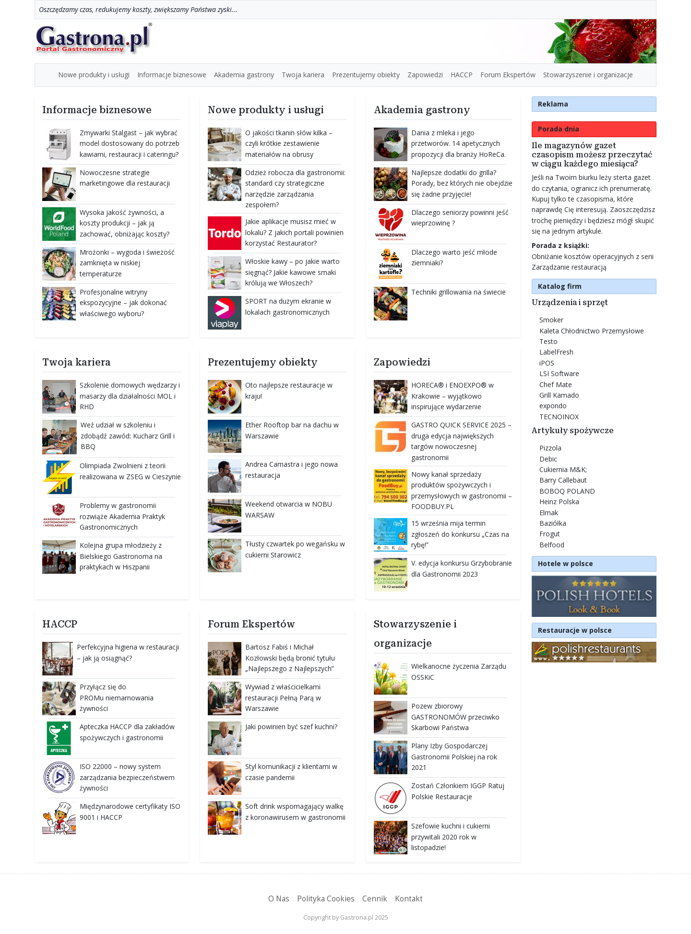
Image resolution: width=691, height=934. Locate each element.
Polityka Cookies (326, 899)
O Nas (278, 899)
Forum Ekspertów (508, 74)
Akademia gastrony (244, 74)
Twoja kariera (303, 74)
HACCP (462, 74)
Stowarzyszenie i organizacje (588, 74)
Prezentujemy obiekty (366, 74)
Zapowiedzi (425, 74)
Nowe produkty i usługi (94, 74)
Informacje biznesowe (171, 74)
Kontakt (409, 899)
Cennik (374, 899)
